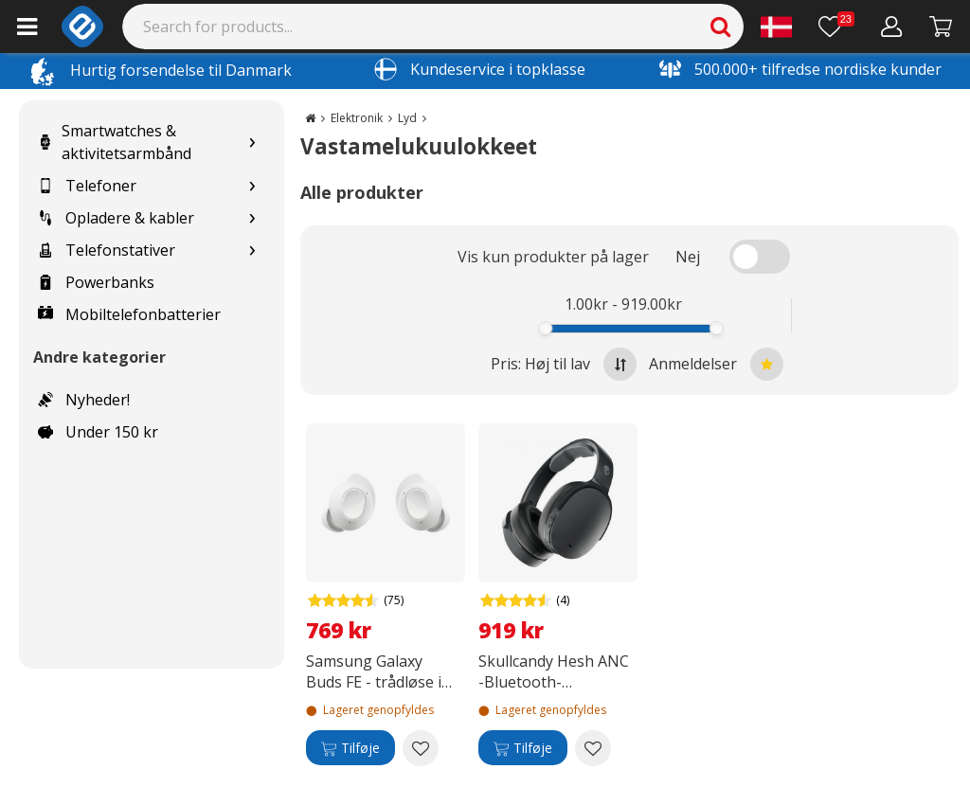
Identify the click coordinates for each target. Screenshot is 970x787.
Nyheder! (84, 399)
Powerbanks (96, 282)
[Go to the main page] (310, 118)
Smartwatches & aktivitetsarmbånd (114, 142)
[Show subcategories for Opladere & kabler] (252, 218)
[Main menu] (27, 26)
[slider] (546, 328)
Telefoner (87, 185)
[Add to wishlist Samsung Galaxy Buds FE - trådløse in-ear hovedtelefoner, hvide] (421, 748)
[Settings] (776, 26)
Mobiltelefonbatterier (129, 314)
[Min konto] (891, 26)
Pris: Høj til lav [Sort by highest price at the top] (564, 364)
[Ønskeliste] (836, 26)
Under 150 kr (98, 431)
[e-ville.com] (82, 26)
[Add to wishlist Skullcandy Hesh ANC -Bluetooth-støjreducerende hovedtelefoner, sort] (593, 748)
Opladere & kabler (116, 217)
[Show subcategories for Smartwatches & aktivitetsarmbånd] (252, 142)
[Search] (433, 26)
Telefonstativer (106, 250)
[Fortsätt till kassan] (941, 26)
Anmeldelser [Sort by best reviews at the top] (716, 364)
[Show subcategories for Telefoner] (252, 186)
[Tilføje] (350, 748)
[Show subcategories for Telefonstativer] (252, 250)
